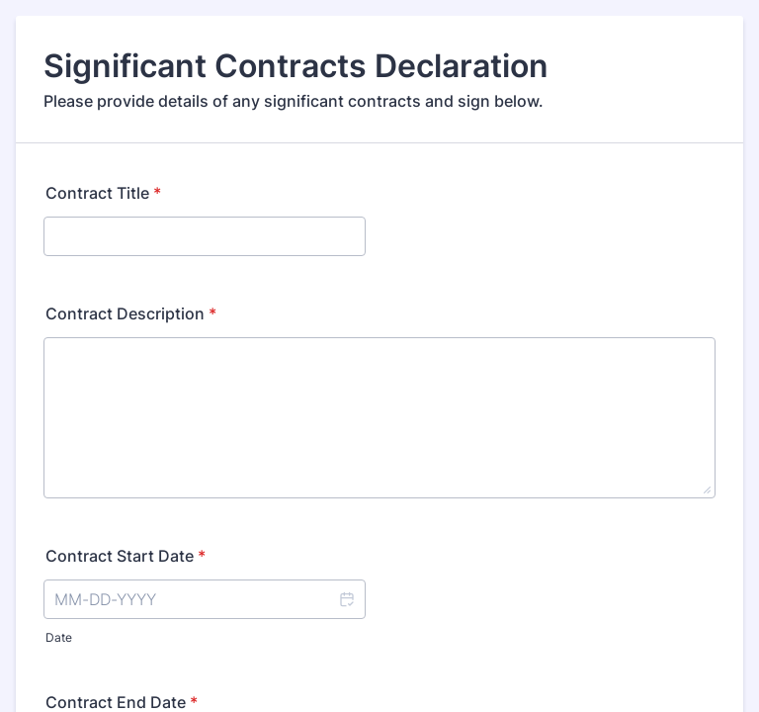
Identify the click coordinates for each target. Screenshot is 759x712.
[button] (346, 599)
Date (58, 637)
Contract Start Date (125, 556)
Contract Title (103, 193)
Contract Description (130, 313)
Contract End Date (121, 702)
